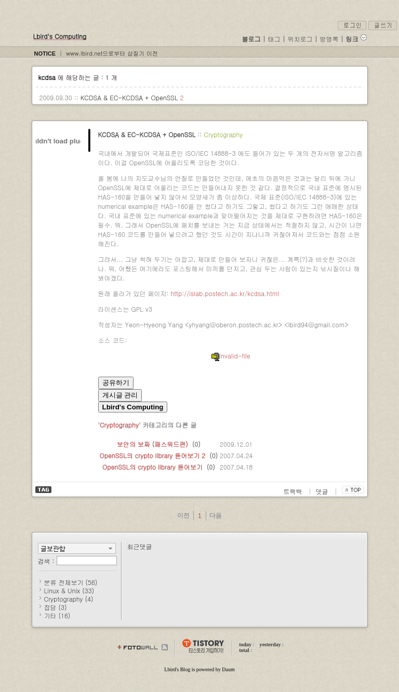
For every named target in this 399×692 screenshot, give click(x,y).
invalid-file (230, 355)
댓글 (323, 491)
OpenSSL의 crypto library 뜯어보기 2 (153, 455)
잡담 (55, 607)
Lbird (170, 669)
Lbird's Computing (60, 36)
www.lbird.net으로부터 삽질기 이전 (112, 53)
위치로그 (300, 38)
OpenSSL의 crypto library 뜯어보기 (152, 466)
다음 (215, 515)
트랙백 (294, 491)
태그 (274, 38)
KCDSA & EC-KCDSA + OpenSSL (130, 97)
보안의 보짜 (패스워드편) (152, 444)
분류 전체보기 (71, 582)
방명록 (329, 38)
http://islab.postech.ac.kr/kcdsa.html (225, 293)
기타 (57, 615)
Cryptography (223, 134)
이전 (183, 515)
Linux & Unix (69, 590)
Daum (228, 669)
